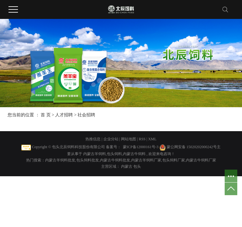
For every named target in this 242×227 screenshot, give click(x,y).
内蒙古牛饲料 (134, 154)
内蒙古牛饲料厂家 (201, 160)
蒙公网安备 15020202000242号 (192, 147)
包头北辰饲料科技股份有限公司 (78, 147)
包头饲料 (114, 154)
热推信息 (93, 139)
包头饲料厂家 (173, 160)
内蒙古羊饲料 (94, 154)
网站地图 (129, 139)
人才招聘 (64, 115)
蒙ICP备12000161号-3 (140, 147)
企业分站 (110, 139)
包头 (137, 166)
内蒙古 (127, 166)
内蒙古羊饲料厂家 (146, 160)
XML (152, 139)
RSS (142, 139)
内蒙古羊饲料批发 (60, 160)
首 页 (46, 115)
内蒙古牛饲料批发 (115, 160)
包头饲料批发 (87, 160)
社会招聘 (86, 115)
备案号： (113, 147)
